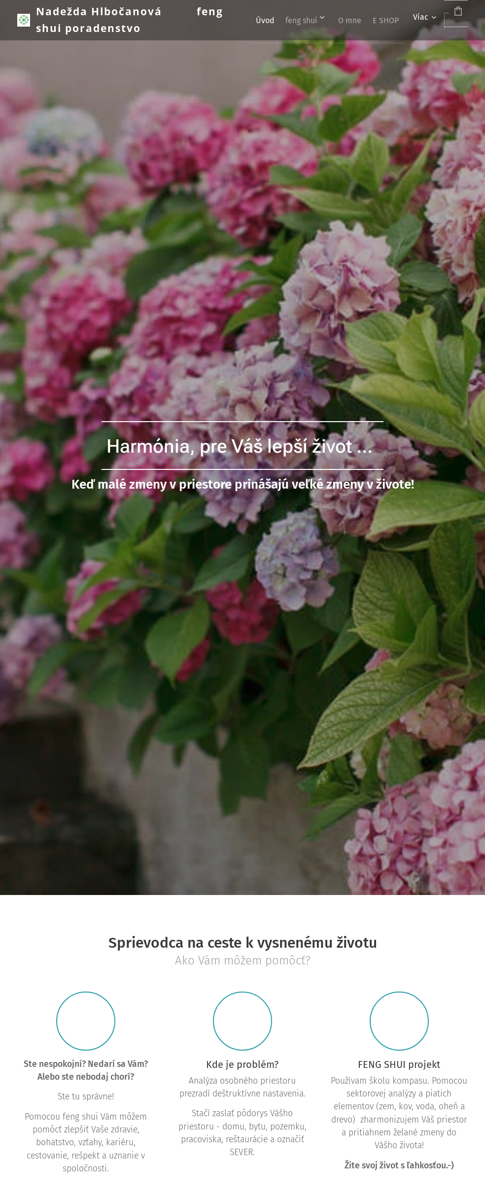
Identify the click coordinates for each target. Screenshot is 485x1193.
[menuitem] (306, 20)
